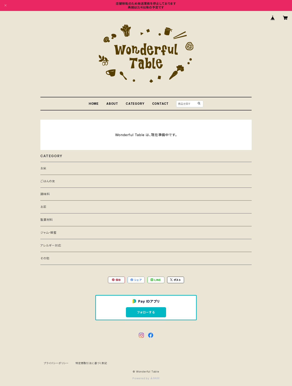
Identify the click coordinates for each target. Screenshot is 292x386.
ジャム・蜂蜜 (48, 232)
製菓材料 (46, 219)
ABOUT (112, 103)
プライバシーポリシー (56, 363)
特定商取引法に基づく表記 (91, 363)
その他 (44, 258)
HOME (94, 103)
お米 (43, 168)
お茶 (43, 207)
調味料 (45, 194)
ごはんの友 (47, 181)
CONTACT (160, 103)
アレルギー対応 (50, 245)
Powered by (146, 378)
